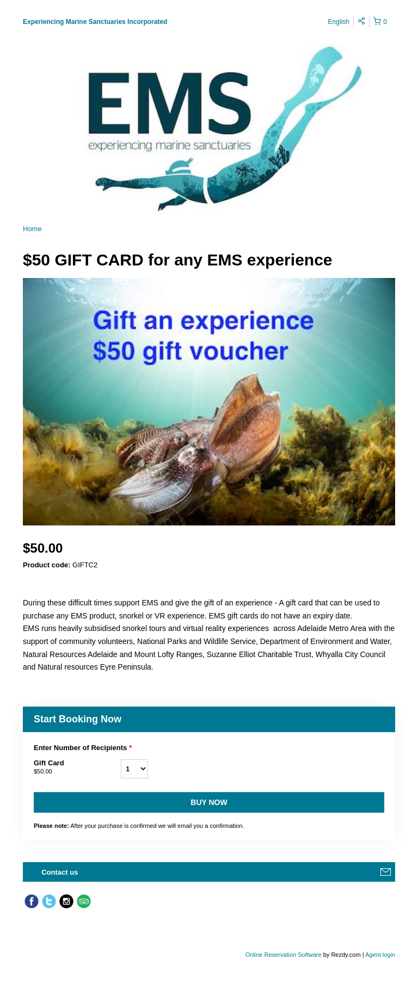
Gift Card (77, 767)
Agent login (380, 954)
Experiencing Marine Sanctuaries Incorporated (95, 22)
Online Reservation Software (283, 954)
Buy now (208, 802)
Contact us (59, 872)
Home (32, 229)
